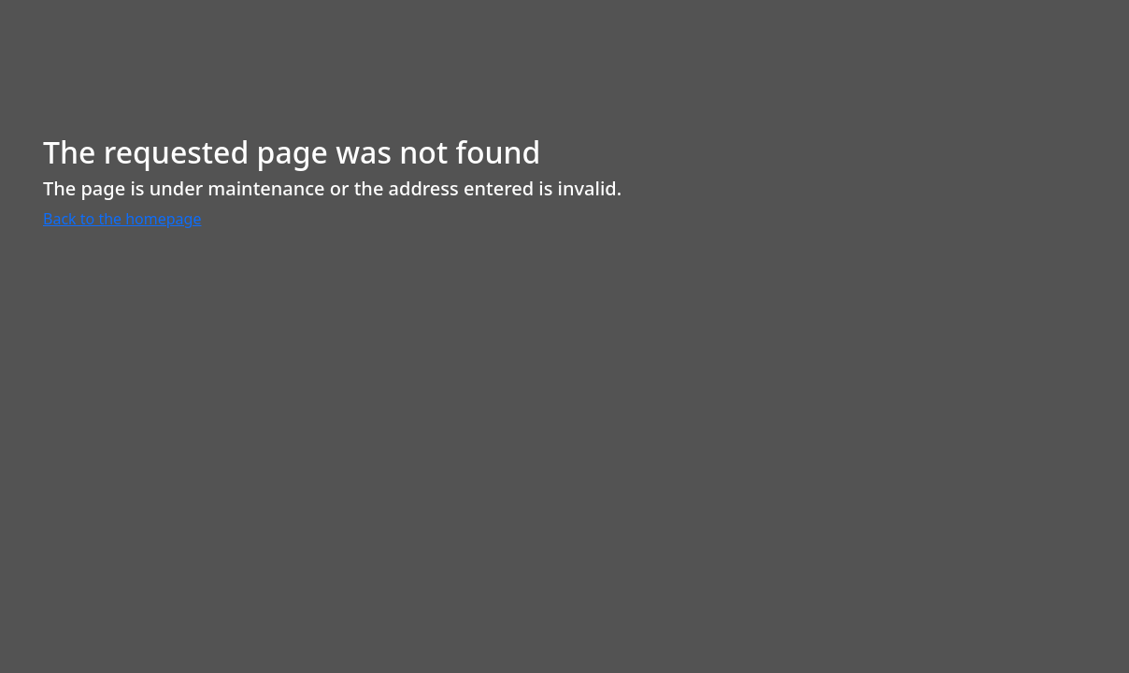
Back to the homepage (122, 218)
